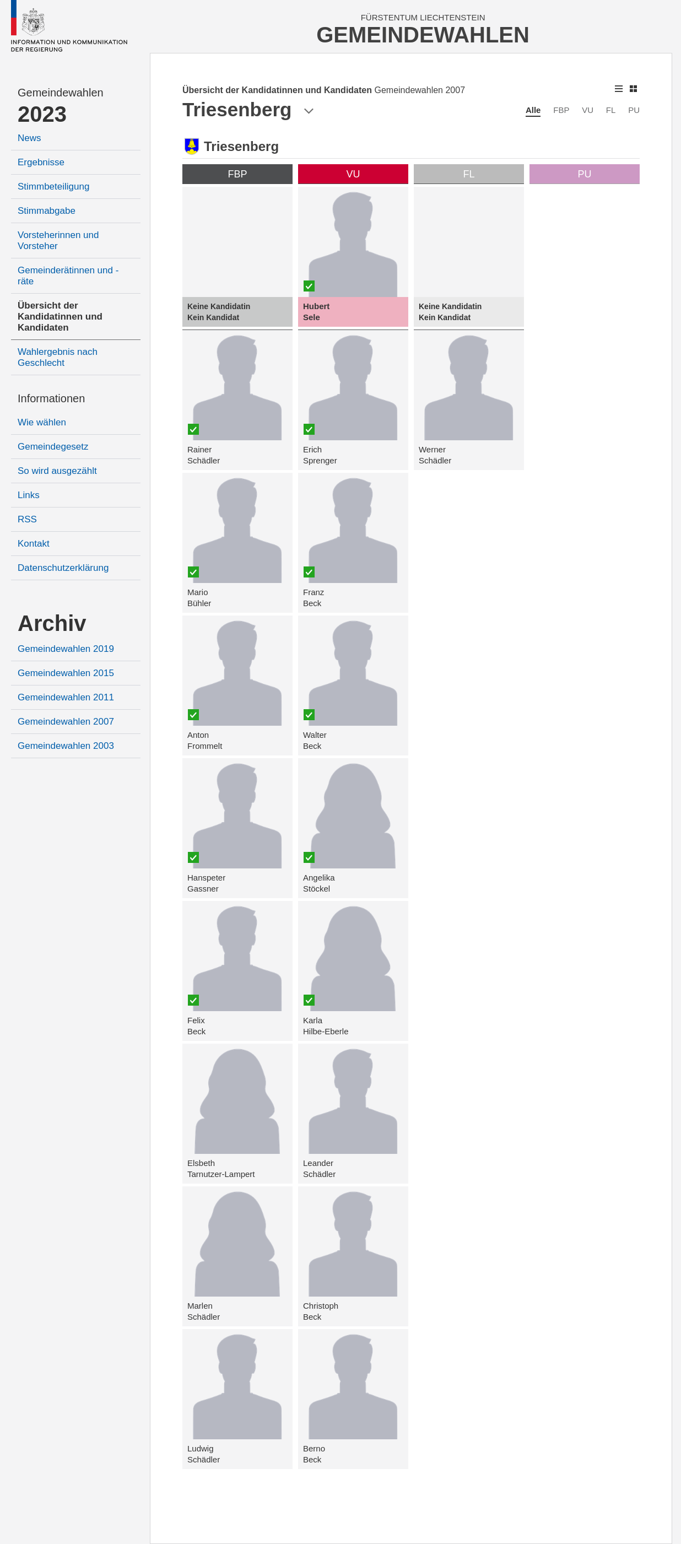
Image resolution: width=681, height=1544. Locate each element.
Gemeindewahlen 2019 (66, 649)
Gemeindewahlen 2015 (66, 673)
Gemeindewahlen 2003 (66, 746)
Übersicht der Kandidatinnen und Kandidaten (60, 316)
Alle (533, 110)
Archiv (52, 623)
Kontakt (34, 543)
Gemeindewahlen (61, 92)
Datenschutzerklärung (63, 568)
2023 (42, 114)
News (29, 138)
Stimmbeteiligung (53, 186)
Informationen (51, 398)
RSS (27, 519)
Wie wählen (42, 422)
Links (29, 495)
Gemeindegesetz (53, 446)
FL (611, 110)
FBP (561, 110)
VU (587, 110)
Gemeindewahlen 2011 (66, 697)
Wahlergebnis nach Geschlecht (58, 357)
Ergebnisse (41, 162)
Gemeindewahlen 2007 (66, 721)
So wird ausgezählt (57, 471)
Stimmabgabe (46, 211)
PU (634, 110)
